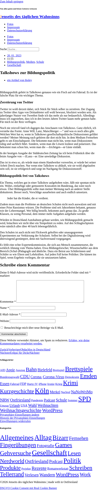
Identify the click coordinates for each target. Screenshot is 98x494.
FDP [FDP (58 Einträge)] (23, 388)
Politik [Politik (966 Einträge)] (72, 465)
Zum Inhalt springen (11, 1)
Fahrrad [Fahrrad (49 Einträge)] (15, 388)
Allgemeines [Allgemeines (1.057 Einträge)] (17, 442)
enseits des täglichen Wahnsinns (29, 16)
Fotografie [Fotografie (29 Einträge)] (45, 449)
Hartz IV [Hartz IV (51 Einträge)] (32, 388)
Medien (30, 61)
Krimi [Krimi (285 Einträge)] (70, 387)
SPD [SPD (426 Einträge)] (84, 403)
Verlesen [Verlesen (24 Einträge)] (31, 479)
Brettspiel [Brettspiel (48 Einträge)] (58, 374)
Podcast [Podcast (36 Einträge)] (56, 465)
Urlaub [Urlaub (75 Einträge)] (14, 410)
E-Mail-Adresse (10, 318)
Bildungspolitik (16, 61)
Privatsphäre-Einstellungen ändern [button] (19, 418)
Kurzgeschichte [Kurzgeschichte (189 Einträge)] (17, 395)
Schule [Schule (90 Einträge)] (61, 404)
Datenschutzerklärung (19, 30)
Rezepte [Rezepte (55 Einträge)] (39, 472)
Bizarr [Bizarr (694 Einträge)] (60, 442)
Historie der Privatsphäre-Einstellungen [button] (22, 422)
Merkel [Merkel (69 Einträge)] (55, 396)
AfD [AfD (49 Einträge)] (2, 374)
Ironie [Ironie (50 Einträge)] (51, 388)
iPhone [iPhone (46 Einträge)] (43, 388)
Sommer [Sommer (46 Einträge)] (72, 404)
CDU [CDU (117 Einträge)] (25, 380)
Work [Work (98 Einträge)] (85, 479)
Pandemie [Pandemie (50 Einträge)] (37, 404)
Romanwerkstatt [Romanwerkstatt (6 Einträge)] (57, 473)
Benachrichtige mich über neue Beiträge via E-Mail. (34, 331)
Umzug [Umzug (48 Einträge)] (4, 410)
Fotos (10, 24)
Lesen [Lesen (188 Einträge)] (74, 457)
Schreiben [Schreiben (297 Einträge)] (80, 472)
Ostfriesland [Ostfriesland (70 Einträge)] (36, 465)
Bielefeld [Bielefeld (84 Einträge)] (44, 374)
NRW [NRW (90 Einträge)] (4, 404)
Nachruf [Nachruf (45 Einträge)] (65, 396)
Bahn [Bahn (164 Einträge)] (31, 373)
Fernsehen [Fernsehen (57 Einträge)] (78, 442)
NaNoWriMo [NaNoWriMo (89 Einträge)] (81, 396)
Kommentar (8, 305)
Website (4, 325)
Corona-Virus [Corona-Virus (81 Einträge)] (53, 381)
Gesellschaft (14, 65)
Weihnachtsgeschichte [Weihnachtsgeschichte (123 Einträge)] (20, 414)
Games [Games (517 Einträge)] (63, 449)
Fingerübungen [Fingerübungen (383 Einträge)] (18, 449)
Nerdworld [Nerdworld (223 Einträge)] (12, 465)
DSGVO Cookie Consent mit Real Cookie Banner (28, 492)
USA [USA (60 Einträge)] (24, 410)
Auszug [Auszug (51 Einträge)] (20, 374)
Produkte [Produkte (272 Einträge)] (10, 472)
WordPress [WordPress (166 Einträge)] (67, 479)
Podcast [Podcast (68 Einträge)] (49, 404)
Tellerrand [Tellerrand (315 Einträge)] (12, 478)
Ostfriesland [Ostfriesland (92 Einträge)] (20, 404)
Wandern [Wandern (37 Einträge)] (47, 479)
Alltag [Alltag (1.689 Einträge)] (43, 442)
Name (4, 312)
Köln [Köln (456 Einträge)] (42, 395)
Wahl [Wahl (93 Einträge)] (32, 409)
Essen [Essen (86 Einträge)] (4, 388)
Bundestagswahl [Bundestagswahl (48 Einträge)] (9, 381)
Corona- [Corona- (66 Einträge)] (36, 381)
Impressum (13, 27)
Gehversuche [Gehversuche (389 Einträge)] (15, 457)
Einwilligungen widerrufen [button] (15, 425)
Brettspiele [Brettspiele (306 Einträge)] (79, 373)
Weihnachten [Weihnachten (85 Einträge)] (47, 409)
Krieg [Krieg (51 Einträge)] (58, 388)
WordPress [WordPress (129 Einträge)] (52, 414)
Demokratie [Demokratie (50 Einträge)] (72, 381)
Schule (40, 61)
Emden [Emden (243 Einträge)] (88, 380)
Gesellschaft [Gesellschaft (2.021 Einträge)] (49, 457)
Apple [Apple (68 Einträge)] (10, 374)
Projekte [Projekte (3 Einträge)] (26, 472)
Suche (3, 49)
